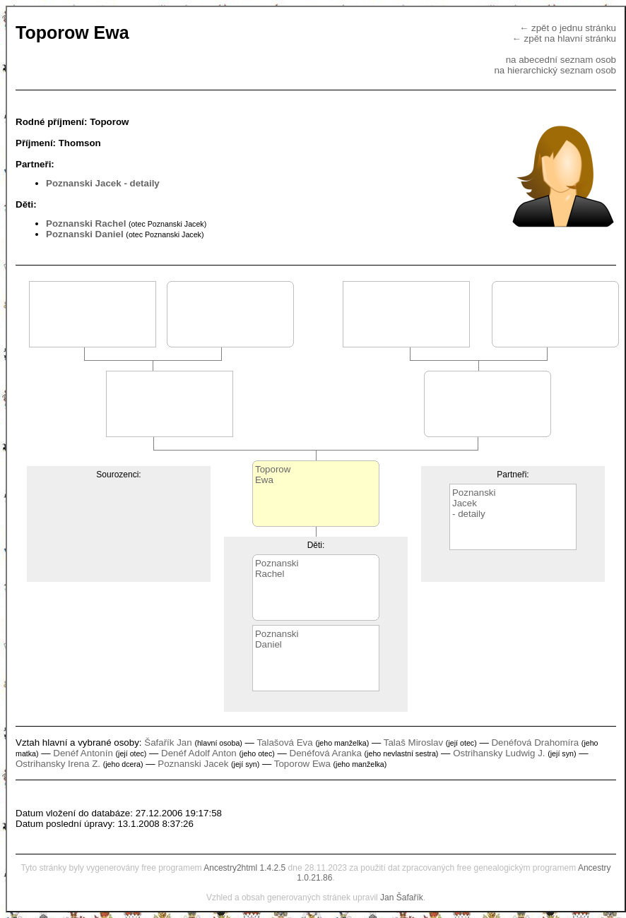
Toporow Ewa (302, 763)
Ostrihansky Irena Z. (58, 763)
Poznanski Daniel (85, 234)
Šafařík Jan (167, 742)
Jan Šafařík (401, 897)
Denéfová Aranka (326, 753)
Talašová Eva (284, 742)
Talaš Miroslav (413, 742)
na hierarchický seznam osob (555, 70)
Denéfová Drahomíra (535, 742)
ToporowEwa (272, 474)
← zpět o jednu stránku (567, 28)
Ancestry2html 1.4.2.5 (244, 868)
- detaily (141, 183)
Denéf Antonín (82, 753)
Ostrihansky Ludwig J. (499, 753)
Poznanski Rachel (86, 223)
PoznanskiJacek (474, 497)
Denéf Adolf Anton (199, 753)
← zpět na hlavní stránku (564, 38)
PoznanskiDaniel (277, 639)
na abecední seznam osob (561, 59)
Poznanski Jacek (84, 183)
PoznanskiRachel (277, 568)
